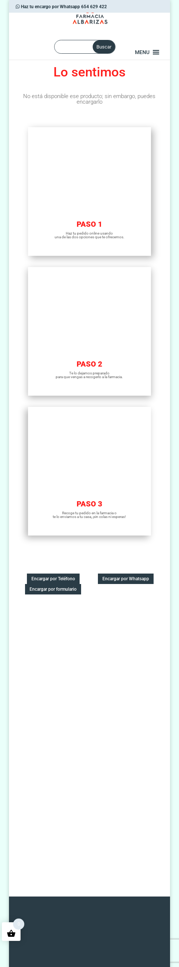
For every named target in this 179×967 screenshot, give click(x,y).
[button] (142, 52)
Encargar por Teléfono (53, 578)
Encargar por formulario (53, 589)
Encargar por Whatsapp (125, 578)
